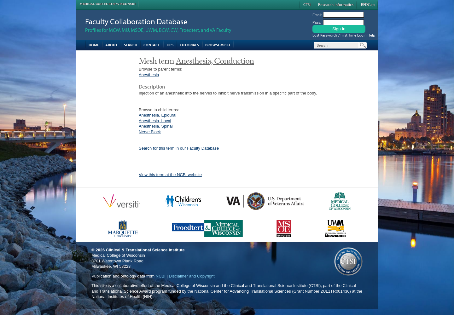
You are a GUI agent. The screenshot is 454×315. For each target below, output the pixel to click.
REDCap (368, 4)
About (111, 45)
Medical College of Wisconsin (107, 4)
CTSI (307, 4)
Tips (169, 45)
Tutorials (189, 45)
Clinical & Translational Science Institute (145, 250)
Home (94, 45)
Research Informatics (335, 4)
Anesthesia (149, 74)
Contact (151, 45)
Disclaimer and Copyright (191, 276)
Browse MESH (217, 45)
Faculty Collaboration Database (136, 21)
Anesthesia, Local (155, 120)
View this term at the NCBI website (170, 174)
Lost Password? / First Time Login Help (343, 35)
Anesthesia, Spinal (156, 126)
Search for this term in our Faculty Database (179, 148)
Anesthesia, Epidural (157, 115)
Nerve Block (150, 131)
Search (130, 45)
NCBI (161, 276)
